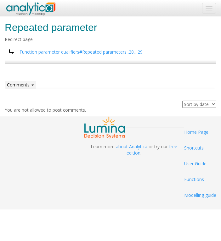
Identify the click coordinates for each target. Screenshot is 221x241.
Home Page (196, 132)
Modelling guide (200, 195)
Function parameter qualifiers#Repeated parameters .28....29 (81, 52)
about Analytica (131, 147)
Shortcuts (194, 148)
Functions (194, 179)
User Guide (195, 164)
